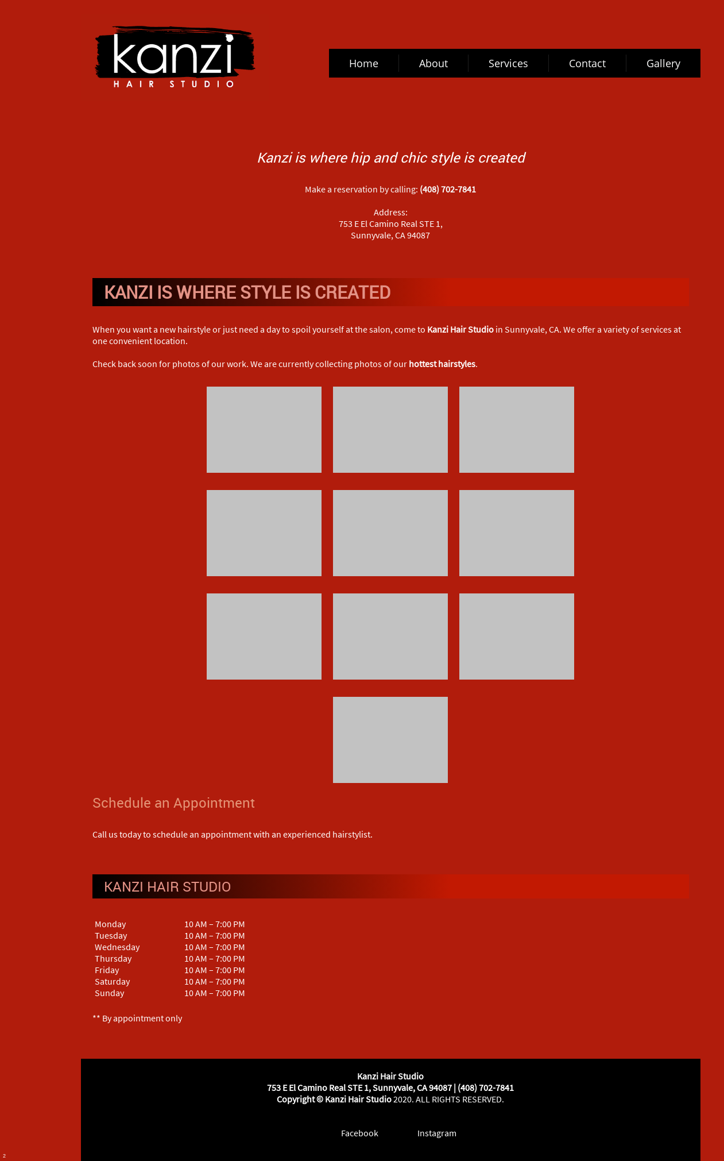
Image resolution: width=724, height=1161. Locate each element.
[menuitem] (364, 63)
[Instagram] (429, 1133)
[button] (264, 432)
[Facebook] (351, 1133)
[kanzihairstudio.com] (175, 57)
